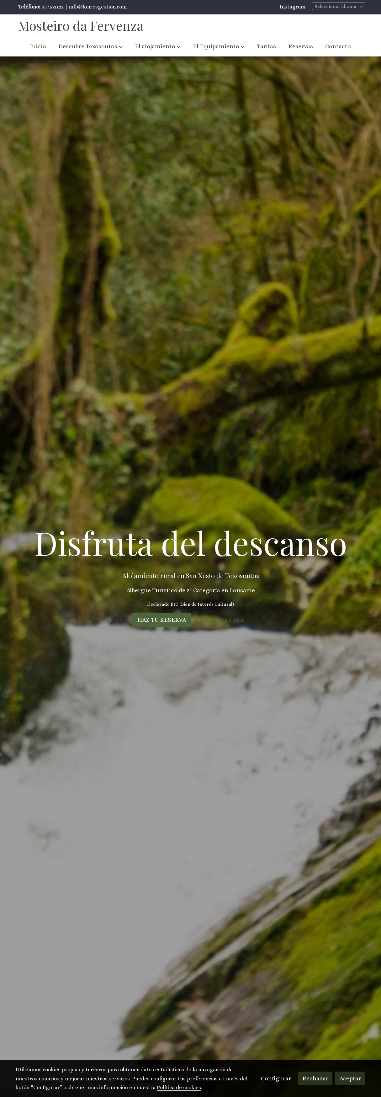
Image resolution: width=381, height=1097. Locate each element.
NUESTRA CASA (222, 619)
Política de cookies (179, 1087)
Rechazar (315, 1078)
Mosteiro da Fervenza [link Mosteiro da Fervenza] (81, 25)
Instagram (292, 7)
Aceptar (350, 1078)
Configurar (276, 1078)
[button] (90, 46)
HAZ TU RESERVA (161, 619)
